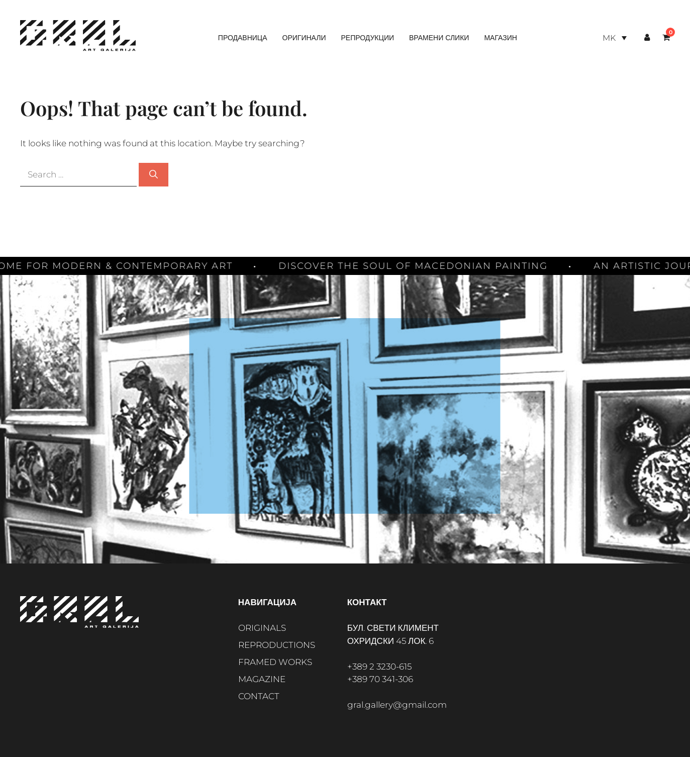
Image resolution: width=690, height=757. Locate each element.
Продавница (242, 37)
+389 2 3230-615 (379, 666)
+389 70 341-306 (380, 679)
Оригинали (304, 37)
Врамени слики (439, 37)
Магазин (500, 37)
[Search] (153, 175)
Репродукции (367, 37)
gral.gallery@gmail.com (397, 705)
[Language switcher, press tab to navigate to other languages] (615, 38)
